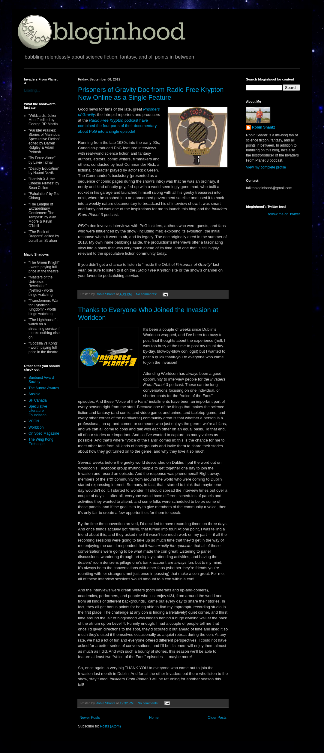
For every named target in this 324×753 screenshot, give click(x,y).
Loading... (32, 90)
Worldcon (36, 427)
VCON (33, 421)
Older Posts (217, 717)
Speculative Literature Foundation (37, 410)
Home (154, 717)
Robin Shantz (263, 127)
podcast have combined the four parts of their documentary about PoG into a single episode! (117, 126)
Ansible (34, 394)
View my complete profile (266, 167)
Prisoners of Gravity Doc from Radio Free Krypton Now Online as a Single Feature (151, 93)
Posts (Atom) (110, 726)
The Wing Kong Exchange (40, 441)
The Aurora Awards (43, 388)
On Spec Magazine (43, 433)
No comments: (147, 294)
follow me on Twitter (284, 214)
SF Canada (37, 400)
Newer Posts (90, 717)
